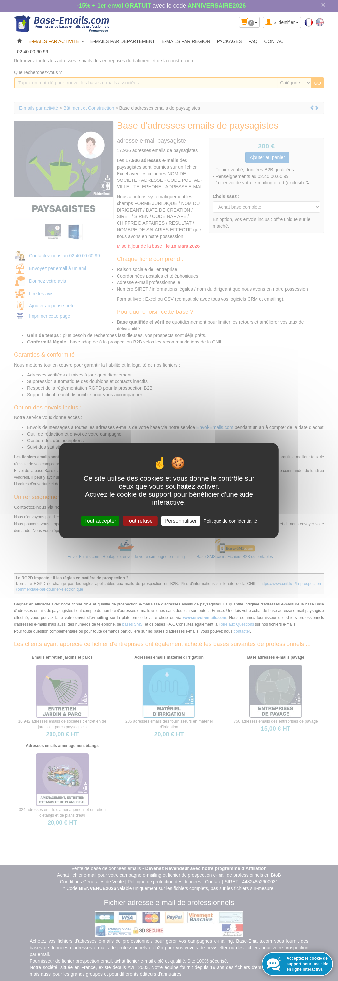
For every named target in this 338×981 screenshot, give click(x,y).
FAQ (253, 41)
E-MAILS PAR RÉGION (186, 41)
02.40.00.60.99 (32, 51)
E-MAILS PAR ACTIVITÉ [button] (56, 41)
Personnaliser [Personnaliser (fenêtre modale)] (181, 520)
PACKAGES (229, 41)
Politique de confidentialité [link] (230, 520)
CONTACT (275, 41)
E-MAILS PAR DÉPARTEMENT (122, 41)
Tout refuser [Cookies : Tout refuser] (140, 520)
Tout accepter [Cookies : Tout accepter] (100, 520)
